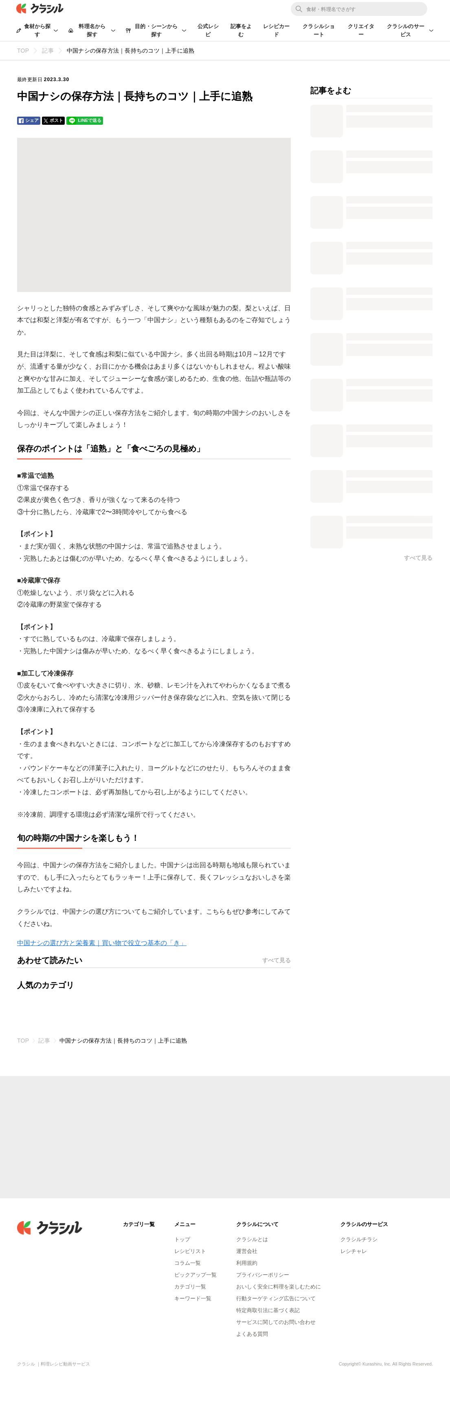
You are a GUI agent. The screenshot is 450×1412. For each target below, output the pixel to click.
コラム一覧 (187, 1263)
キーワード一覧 (192, 1298)
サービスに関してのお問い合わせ (276, 1322)
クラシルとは (252, 1239)
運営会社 (246, 1251)
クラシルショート (319, 30)
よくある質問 (252, 1334)
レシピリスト (190, 1251)
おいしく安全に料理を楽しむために (278, 1287)
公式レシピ (208, 30)
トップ (182, 1239)
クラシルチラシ (359, 1239)
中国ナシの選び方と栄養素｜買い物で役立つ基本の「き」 (102, 942)
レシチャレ (353, 1251)
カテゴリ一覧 (190, 1287)
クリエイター (361, 30)
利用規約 (246, 1263)
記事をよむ (241, 30)
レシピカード (276, 30)
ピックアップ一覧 (195, 1275)
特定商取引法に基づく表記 (268, 1310)
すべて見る (276, 960)
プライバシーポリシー (262, 1275)
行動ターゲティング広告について (276, 1298)
